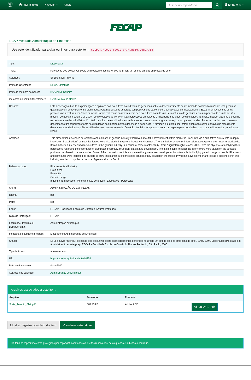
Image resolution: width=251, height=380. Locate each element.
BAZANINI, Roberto (61, 92)
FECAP (12, 40)
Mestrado (25, 40)
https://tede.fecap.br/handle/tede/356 (70, 258)
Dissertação (56, 63)
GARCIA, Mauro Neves (63, 99)
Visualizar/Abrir (204, 306)
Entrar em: (234, 4)
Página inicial (28, 4)
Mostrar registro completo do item (33, 325)
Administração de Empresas (51, 40)
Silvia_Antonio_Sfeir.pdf (22, 304)
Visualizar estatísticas (78, 325)
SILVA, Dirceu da (59, 85)
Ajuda (67, 4)
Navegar (51, 4)
